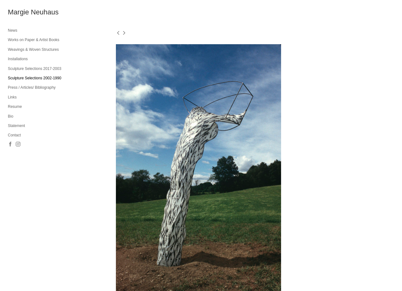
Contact (14, 135)
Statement (16, 126)
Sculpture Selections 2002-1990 (34, 78)
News (12, 30)
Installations (18, 59)
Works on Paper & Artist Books (33, 40)
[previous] (118, 33)
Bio (10, 116)
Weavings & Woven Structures (33, 49)
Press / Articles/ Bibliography (32, 87)
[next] (124, 33)
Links (12, 97)
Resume (15, 106)
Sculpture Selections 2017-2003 (34, 68)
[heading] (23, 12)
